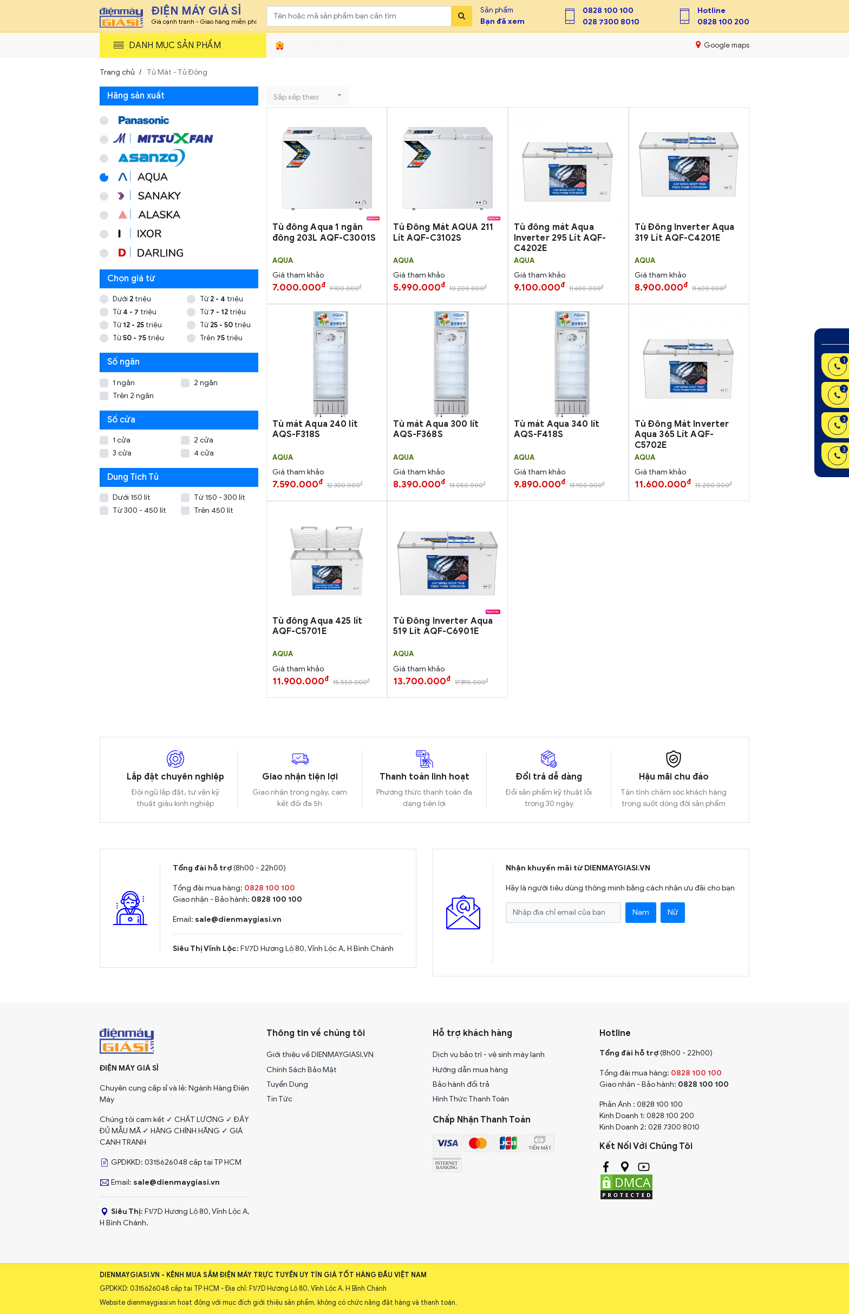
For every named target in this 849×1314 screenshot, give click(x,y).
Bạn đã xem (502, 21)
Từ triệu (221, 298)
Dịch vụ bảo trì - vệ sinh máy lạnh (489, 1054)
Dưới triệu (132, 298)
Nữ (673, 912)
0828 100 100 (608, 10)
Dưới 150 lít (132, 497)
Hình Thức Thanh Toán (471, 1099)
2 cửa (203, 440)
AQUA (282, 260)
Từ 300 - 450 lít (139, 510)
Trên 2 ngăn (133, 395)
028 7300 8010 (611, 22)
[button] (307, 96)
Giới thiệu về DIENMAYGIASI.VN (320, 1054)
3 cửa (122, 453)
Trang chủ (117, 72)
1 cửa (121, 440)
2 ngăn (206, 382)
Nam (640, 912)
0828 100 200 (723, 22)
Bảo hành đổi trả (461, 1084)
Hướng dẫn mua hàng (470, 1069)
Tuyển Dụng (287, 1084)
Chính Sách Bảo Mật (301, 1069)
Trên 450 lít (213, 510)
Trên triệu (221, 337)
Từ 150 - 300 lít (219, 497)
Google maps (722, 45)
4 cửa (204, 453)
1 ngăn (124, 382)
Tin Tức (279, 1099)
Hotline (711, 10)
